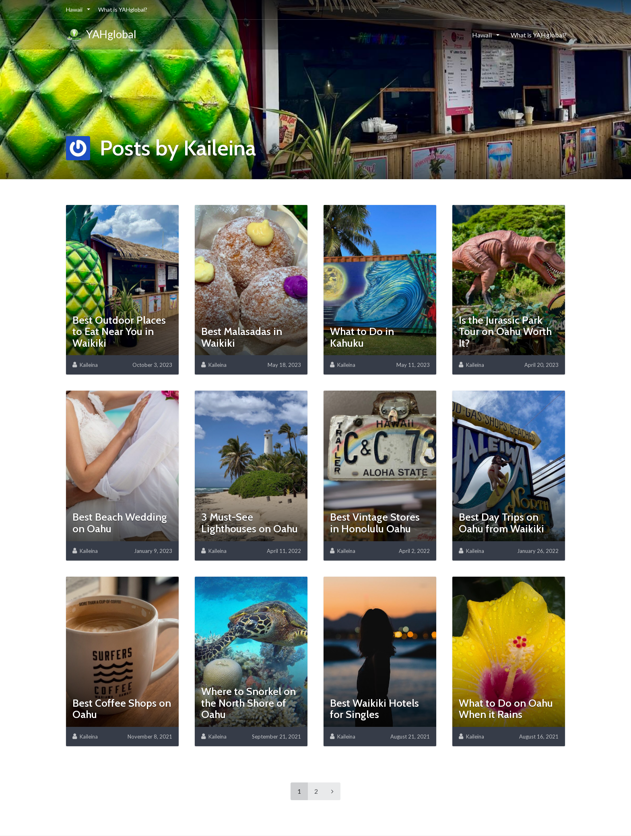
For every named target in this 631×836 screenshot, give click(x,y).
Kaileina (89, 365)
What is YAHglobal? (122, 9)
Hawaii (75, 9)
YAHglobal (101, 35)
